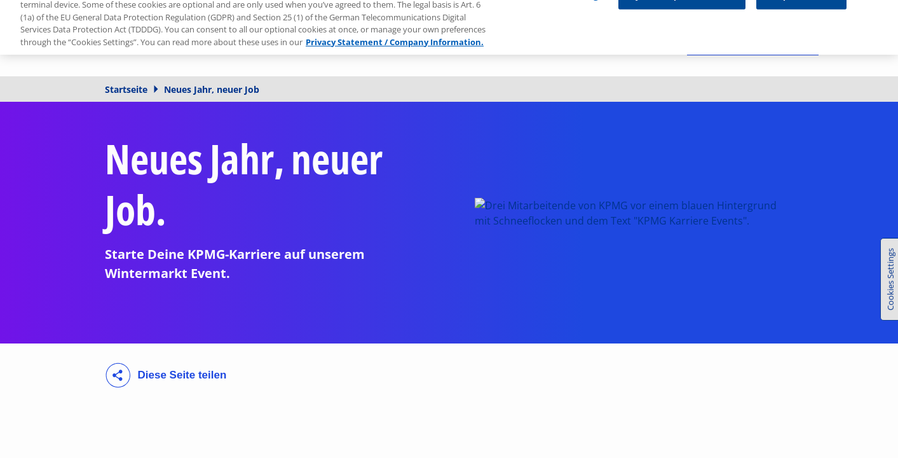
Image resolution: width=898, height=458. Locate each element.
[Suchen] (660, 38)
